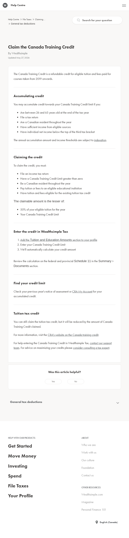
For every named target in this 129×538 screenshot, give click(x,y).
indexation (100, 140)
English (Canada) (109, 522)
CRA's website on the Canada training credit (73, 335)
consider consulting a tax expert (91, 348)
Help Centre (13, 19)
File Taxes (27, 19)
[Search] (97, 20)
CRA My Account (82, 291)
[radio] (53, 381)
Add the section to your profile (58, 240)
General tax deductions (23, 23)
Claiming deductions (44, 19)
